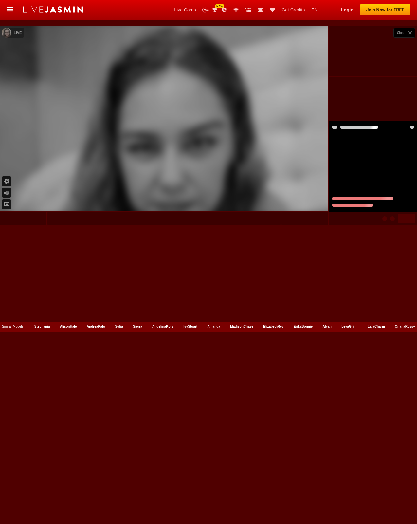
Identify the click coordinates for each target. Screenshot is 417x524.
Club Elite (236, 9)
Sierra (137, 485)
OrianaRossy (405, 485)
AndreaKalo (96, 485)
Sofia (119, 485)
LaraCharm (376, 485)
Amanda (213, 485)
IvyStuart (190, 485)
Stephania (42, 485)
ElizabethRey (273, 485)
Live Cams (185, 9)
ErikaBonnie (303, 485)
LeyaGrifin (349, 485)
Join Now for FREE (385, 9)
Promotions (224, 9)
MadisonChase (241, 485)
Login (347, 9)
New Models (205, 10)
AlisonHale (68, 485)
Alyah (327, 485)
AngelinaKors (162, 485)
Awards (215, 10)
